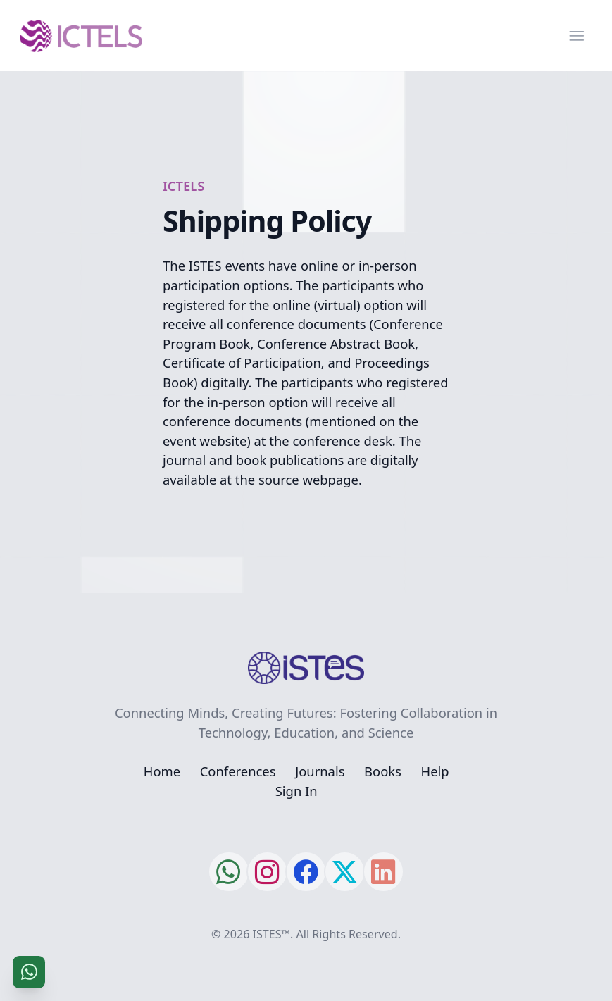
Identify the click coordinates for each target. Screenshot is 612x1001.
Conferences (238, 771)
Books (382, 771)
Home (162, 771)
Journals (319, 771)
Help (435, 771)
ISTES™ (271, 934)
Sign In (296, 791)
